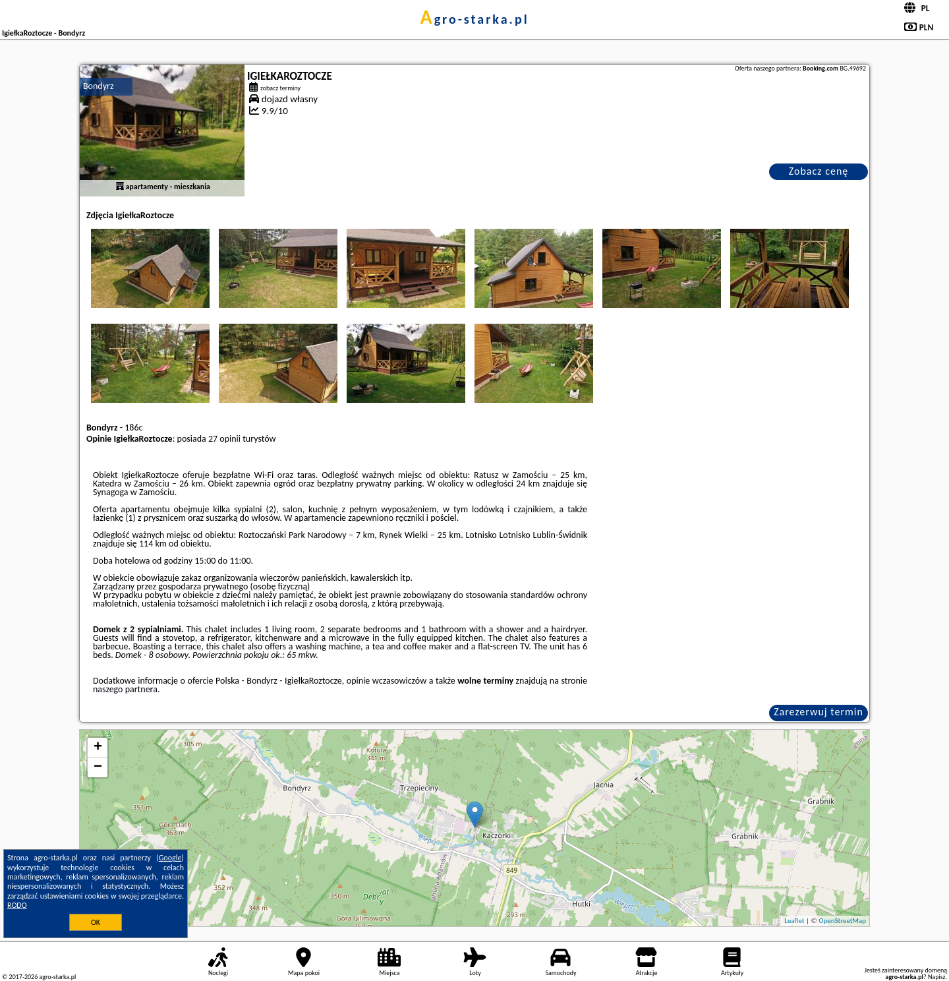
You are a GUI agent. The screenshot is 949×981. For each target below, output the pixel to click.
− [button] (98, 767)
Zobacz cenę (819, 171)
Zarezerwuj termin (818, 711)
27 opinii (224, 438)
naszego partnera (125, 689)
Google (170, 857)
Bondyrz (98, 86)
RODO (17, 905)
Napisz (937, 976)
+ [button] (98, 748)
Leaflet (794, 920)
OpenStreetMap (842, 920)
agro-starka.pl (474, 19)
